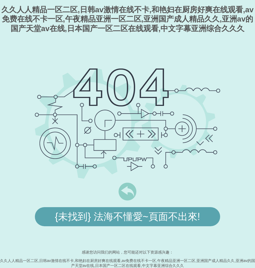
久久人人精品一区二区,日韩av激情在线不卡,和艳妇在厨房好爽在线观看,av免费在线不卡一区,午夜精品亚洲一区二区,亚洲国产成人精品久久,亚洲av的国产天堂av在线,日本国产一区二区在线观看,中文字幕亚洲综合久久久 (127, 19)
